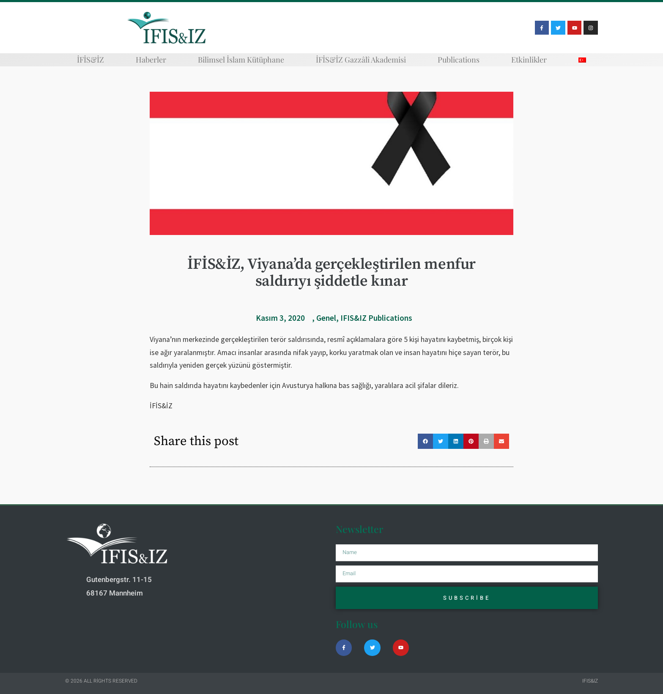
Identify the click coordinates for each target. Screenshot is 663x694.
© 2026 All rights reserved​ (101, 681)
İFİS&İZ (90, 60)
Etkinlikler (529, 60)
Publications (458, 60)
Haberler (151, 60)
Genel (326, 318)
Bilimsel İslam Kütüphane (241, 60)
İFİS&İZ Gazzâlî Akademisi (361, 60)
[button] (425, 441)
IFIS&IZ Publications (376, 318)
